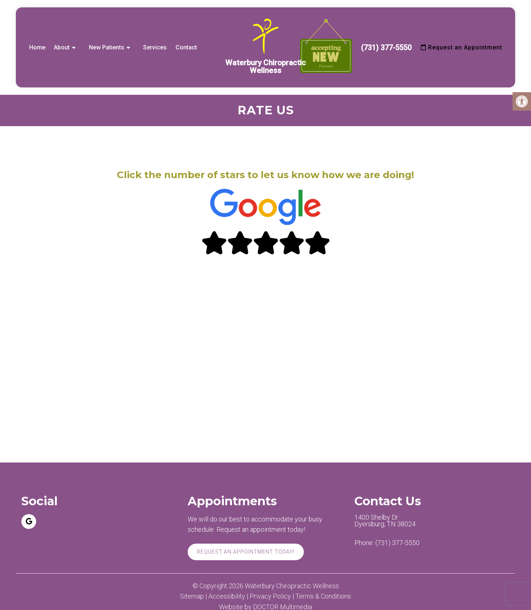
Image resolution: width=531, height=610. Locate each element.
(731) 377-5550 (386, 47)
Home (37, 47)
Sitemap (192, 596)
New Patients (106, 47)
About (62, 47)
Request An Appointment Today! (246, 552)
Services (155, 47)
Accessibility (226, 596)
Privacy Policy (270, 596)
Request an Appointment (461, 47)
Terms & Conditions (323, 596)
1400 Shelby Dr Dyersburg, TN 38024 (385, 520)
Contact (186, 47)
